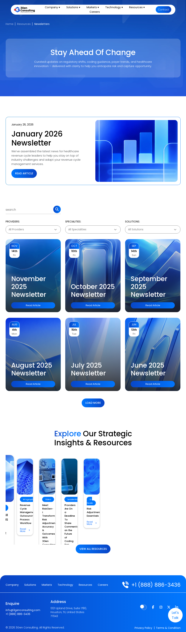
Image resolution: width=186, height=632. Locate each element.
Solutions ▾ (75, 8)
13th (134, 329)
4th (14, 329)
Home (9, 24)
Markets (47, 585)
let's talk (171, 615)
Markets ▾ (94, 8)
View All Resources (93, 549)
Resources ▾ (138, 8)
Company (12, 585)
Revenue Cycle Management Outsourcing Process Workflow (150, 508)
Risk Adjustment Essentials (33, 505)
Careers (96, 13)
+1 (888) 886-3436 (154, 585)
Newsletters (42, 24)
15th (74, 329)
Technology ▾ (115, 8)
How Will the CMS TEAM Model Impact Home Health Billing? (90, 521)
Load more (93, 403)
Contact (163, 10)
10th (74, 251)
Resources (24, 24)
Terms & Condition (168, 626)
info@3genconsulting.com (23, 608)
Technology (65, 585)
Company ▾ (54, 8)
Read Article (24, 173)
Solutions (30, 585)
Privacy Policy (143, 626)
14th (14, 251)
